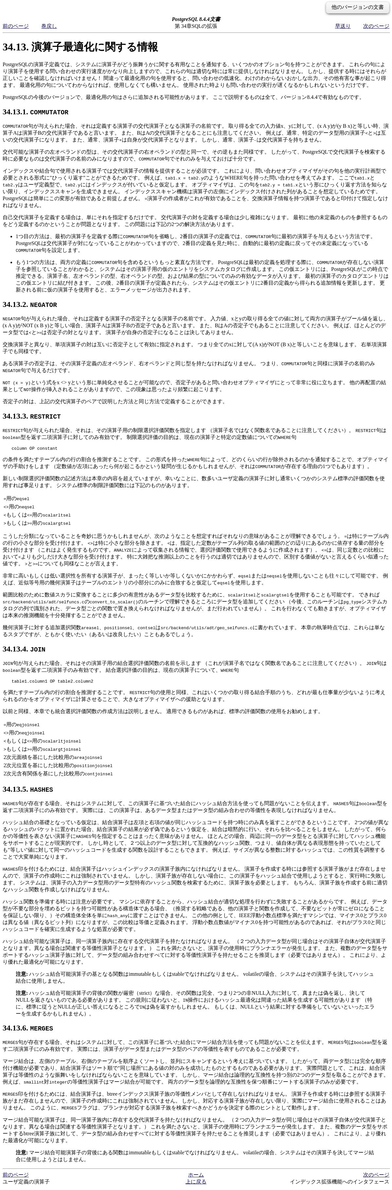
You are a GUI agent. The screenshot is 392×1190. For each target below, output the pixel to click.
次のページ (376, 26)
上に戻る (196, 1183)
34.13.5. (28, 791)
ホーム (196, 1177)
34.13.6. (28, 1030)
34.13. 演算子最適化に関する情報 (80, 47)
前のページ (16, 26)
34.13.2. (30, 304)
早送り (343, 26)
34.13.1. (35, 111)
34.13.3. (32, 416)
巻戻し (49, 26)
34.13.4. (24, 650)
